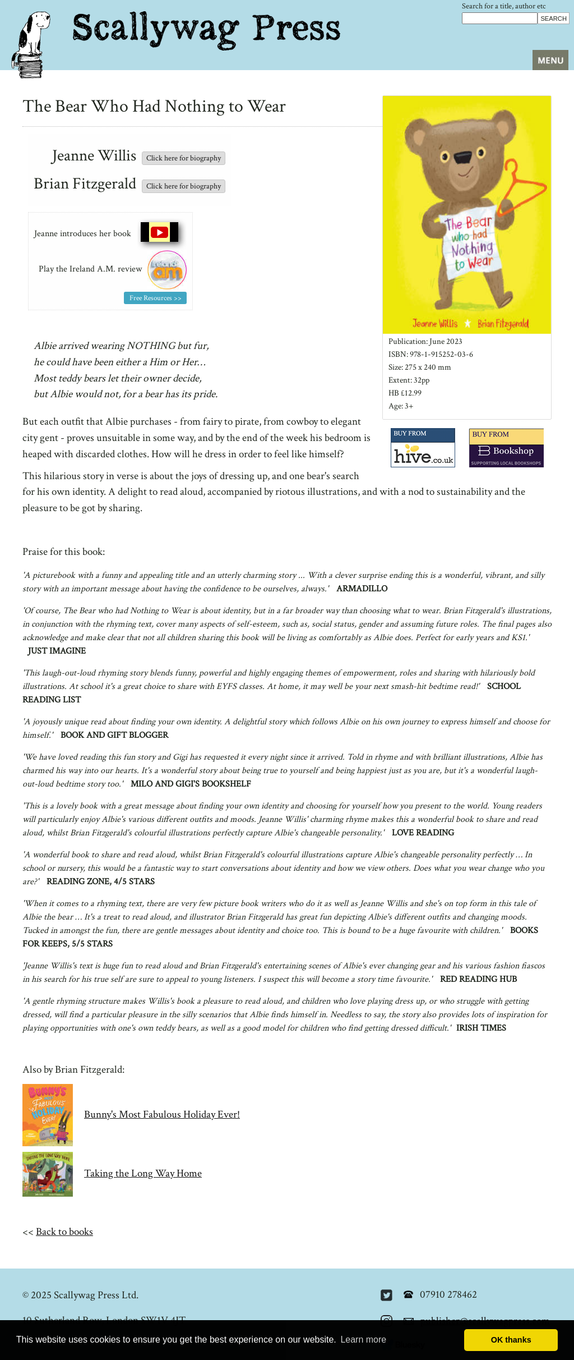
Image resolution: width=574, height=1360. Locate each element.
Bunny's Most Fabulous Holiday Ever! (162, 1115)
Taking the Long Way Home (143, 1173)
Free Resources (150, 297)
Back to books (64, 1232)
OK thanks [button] (511, 1339)
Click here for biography (183, 158)
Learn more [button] (363, 1339)
